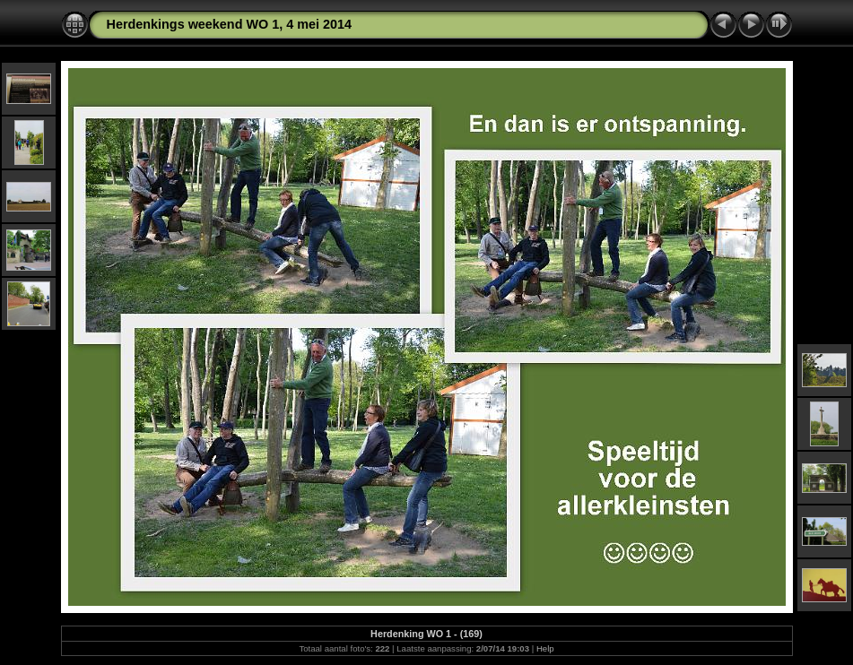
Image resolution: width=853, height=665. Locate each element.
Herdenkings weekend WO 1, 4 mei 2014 (230, 24)
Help (545, 648)
